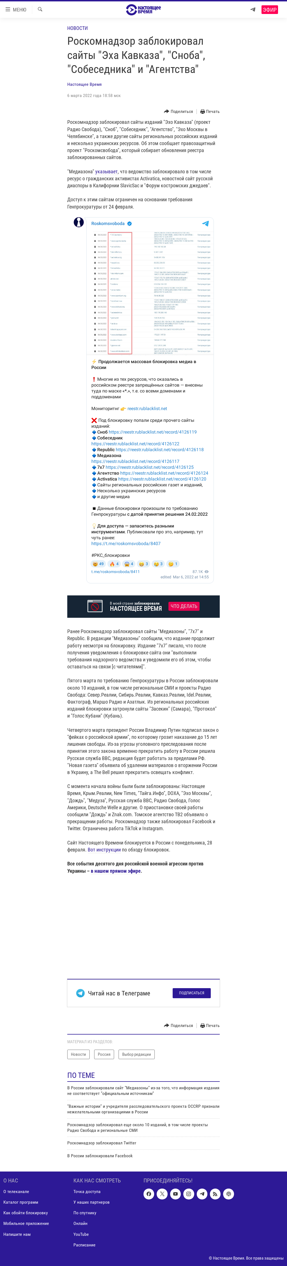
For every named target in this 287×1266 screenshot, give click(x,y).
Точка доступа (87, 1191)
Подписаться (191, 993)
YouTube (81, 1234)
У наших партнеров (91, 1202)
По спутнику (84, 1213)
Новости (77, 28)
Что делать (184, 606)
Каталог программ (20, 1202)
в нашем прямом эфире (116, 871)
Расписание (84, 1245)
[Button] (178, 111)
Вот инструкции (104, 850)
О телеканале (16, 1191)
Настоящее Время (84, 84)
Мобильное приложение (26, 1223)
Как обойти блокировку (25, 1213)
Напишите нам (17, 1234)
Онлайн (80, 1223)
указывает (106, 171)
